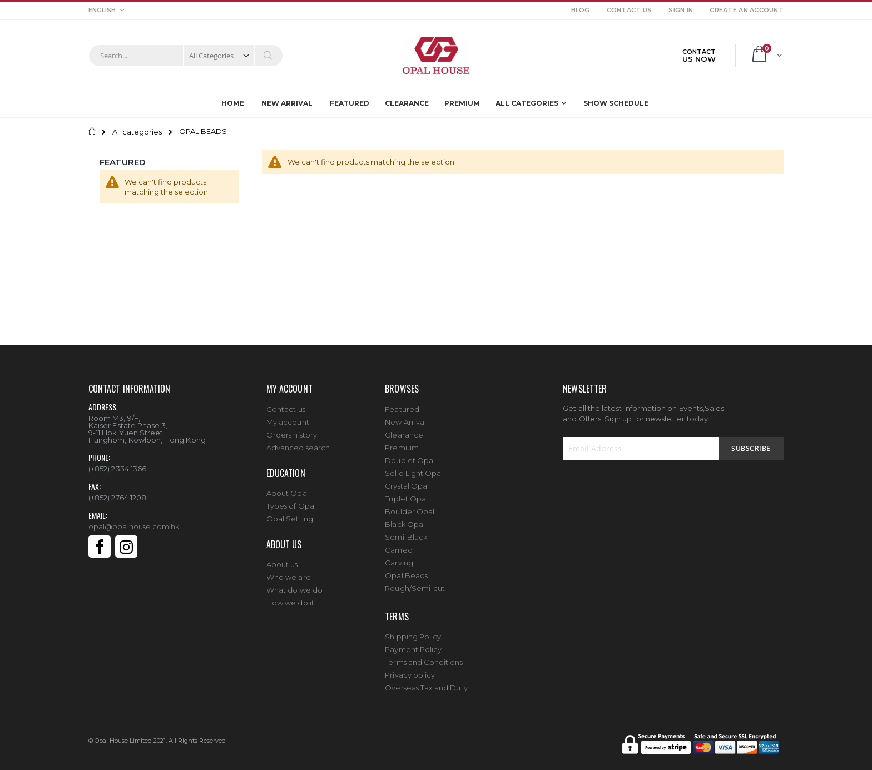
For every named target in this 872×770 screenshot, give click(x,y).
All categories (137, 132)
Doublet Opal (410, 455)
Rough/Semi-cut (415, 583)
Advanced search (298, 442)
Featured (402, 404)
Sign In (680, 10)
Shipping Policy (413, 631)
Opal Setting (289, 513)
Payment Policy (413, 644)
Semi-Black (406, 531)
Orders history (291, 429)
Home (92, 131)
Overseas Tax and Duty (426, 682)
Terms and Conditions (423, 657)
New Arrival (405, 416)
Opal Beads (406, 570)
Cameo (398, 544)
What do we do (294, 584)
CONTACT (699, 55)
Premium (401, 442)
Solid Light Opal (414, 467)
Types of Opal (291, 500)
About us (282, 559)
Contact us (285, 403)
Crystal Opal (407, 480)
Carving (399, 557)
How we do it (290, 597)
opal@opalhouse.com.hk (133, 520)
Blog (580, 10)
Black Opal (405, 519)
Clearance (404, 429)
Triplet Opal (406, 493)
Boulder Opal (409, 506)
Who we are (288, 572)
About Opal (287, 488)
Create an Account (747, 10)
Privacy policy (410, 669)
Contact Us (629, 10)
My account (287, 416)
